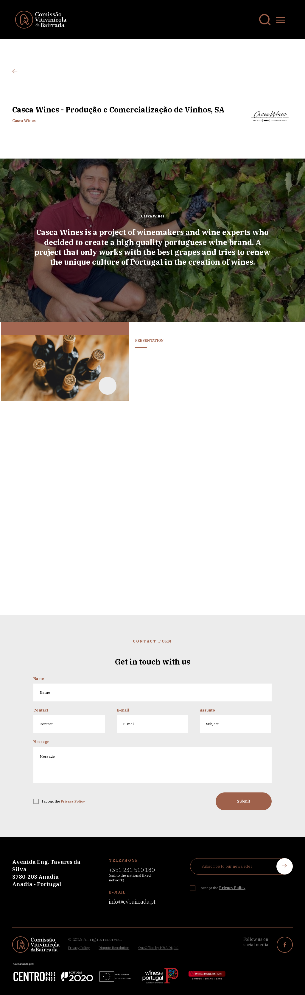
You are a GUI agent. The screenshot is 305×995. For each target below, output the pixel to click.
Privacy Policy (79, 947)
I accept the (63, 805)
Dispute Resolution (114, 947)
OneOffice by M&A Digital (158, 947)
